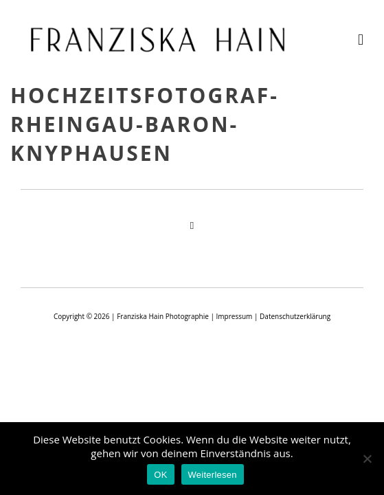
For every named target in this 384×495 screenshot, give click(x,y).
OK (160, 475)
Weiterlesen (212, 475)
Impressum (234, 316)
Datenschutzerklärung (295, 316)
